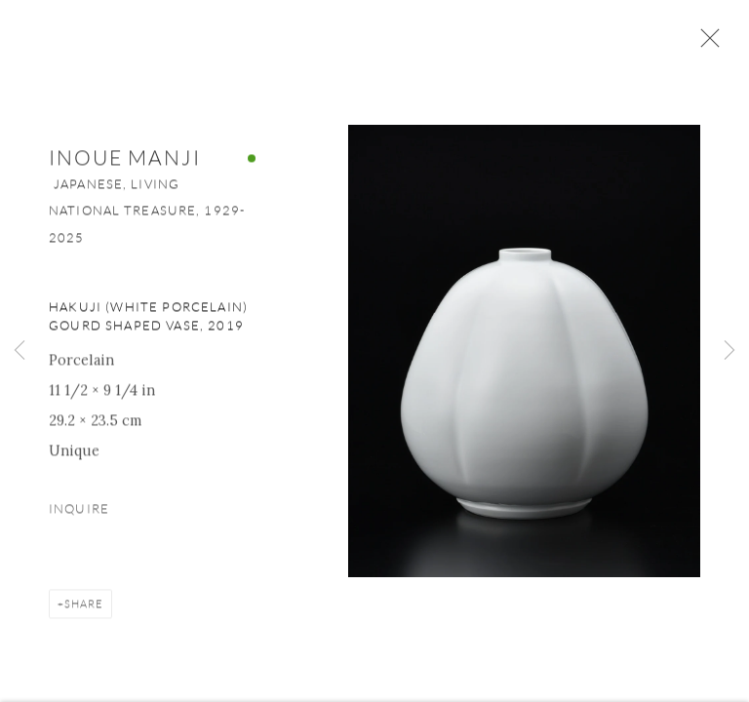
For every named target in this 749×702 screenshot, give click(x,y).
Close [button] (705, 43)
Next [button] (729, 351)
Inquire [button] (79, 511)
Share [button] (83, 605)
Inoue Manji (125, 160)
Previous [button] (19, 351)
